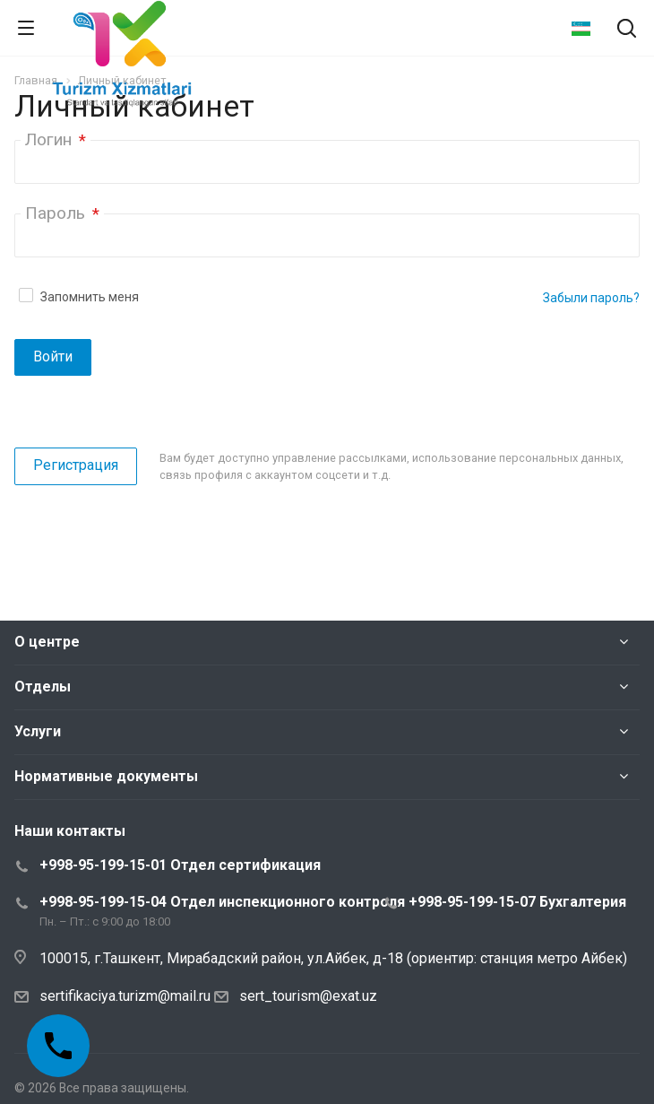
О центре (47, 641)
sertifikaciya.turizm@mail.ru (125, 995)
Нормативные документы (106, 776)
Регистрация (75, 465)
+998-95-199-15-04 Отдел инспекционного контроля (222, 901)
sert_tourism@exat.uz (308, 995)
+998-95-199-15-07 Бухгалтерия (517, 901)
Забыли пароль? (591, 298)
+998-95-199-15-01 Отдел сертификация (180, 865)
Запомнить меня (89, 297)
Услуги (37, 731)
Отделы (42, 686)
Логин (55, 139)
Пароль (62, 213)
